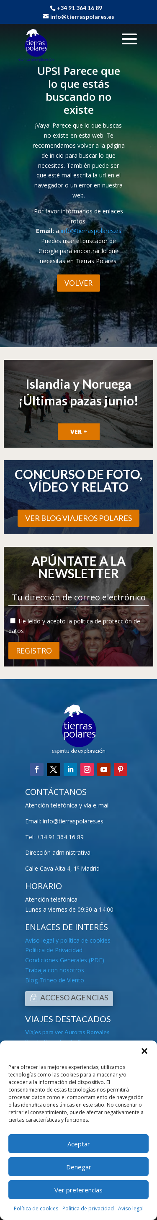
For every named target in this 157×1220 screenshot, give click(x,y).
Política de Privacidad (53, 950)
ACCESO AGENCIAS (74, 997)
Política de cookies (36, 1208)
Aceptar (78, 1144)
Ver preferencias (78, 1190)
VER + (78, 432)
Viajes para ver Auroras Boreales (67, 1031)
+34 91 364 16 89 (60, 837)
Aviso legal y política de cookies (68, 940)
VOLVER (78, 283)
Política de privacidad (88, 1208)
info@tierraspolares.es (91, 231)
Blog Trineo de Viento (54, 980)
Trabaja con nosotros (54, 970)
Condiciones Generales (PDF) (64, 960)
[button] (144, 1051)
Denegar (78, 1167)
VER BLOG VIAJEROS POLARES (78, 518)
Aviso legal (131, 1208)
